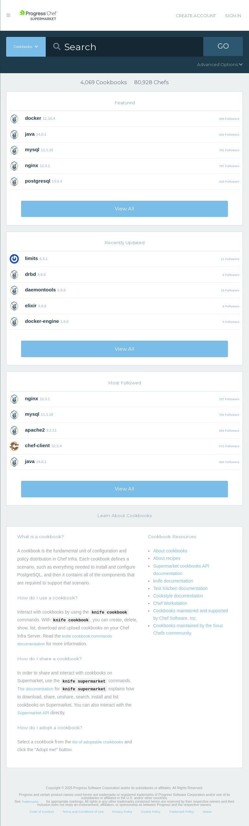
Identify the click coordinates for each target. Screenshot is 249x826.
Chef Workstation (170, 603)
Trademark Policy (181, 811)
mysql (32, 149)
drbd (30, 274)
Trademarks (30, 801)
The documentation (35, 688)
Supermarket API (33, 712)
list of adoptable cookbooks (97, 742)
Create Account (196, 15)
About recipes (166, 558)
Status (207, 811)
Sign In (233, 15)
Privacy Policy (122, 811)
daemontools (40, 289)
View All (124, 209)
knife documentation (173, 581)
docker (33, 118)
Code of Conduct (41, 811)
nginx (31, 165)
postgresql (37, 181)
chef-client (37, 445)
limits (31, 258)
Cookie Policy (150, 811)
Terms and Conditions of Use (82, 811)
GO (223, 46)
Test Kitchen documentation (180, 588)
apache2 (35, 430)
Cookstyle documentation (178, 596)
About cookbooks (170, 551)
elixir (31, 305)
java (30, 134)
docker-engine (42, 321)
